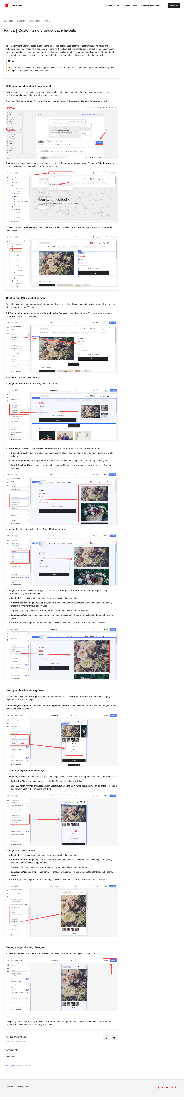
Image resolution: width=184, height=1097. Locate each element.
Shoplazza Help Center (14, 21)
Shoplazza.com (112, 5)
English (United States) (151, 5)
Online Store (34, 21)
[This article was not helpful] (114, 1037)
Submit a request (130, 5)
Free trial (174, 5)
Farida (46, 21)
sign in (12, 1065)
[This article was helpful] (106, 1037)
